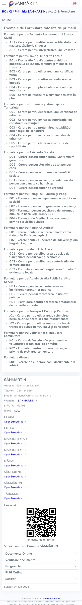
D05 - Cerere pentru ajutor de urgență (36, 188)
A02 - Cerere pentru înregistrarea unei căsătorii (42, 50)
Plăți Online (13, 572)
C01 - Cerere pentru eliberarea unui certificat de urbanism (43, 113)
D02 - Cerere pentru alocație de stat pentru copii (40, 166)
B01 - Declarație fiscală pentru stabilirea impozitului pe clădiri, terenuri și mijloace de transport (40, 63)
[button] (75, 3)
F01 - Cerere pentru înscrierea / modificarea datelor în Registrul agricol (40, 233)
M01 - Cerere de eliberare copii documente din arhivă (42, 363)
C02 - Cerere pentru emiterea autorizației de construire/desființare (40, 121)
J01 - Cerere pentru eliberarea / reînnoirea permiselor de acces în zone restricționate (39, 317)
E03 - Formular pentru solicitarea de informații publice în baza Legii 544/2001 (42, 212)
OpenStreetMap (13, 422)
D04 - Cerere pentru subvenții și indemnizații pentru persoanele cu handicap (41, 181)
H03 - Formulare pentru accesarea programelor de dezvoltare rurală (42, 303)
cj (10, 12)
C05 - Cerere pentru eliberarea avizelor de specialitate (39, 144)
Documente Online (18, 554)
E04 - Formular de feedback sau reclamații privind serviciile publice (39, 220)
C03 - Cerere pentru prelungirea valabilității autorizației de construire (40, 129)
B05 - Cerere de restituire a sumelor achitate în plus (42, 96)
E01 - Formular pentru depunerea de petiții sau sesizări (42, 200)
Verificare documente (20, 560)
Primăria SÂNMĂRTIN (30, 12)
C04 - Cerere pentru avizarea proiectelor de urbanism (39, 137)
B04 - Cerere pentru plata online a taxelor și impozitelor (40, 88)
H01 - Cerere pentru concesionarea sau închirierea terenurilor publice (36, 288)
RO (4, 12)
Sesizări (10, 579)
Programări (13, 566)
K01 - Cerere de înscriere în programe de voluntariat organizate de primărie (38, 342)
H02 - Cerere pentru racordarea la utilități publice (38, 295)
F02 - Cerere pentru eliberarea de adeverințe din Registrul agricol (43, 241)
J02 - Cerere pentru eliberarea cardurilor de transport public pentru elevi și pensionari (39, 325)
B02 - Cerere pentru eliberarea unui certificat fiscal (41, 73)
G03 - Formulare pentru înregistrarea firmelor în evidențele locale (43, 271)
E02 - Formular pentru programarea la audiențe (42, 206)
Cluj (17, 411)
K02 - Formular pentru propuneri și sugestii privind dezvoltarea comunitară (39, 350)
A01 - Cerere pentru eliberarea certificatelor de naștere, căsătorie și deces (42, 44)
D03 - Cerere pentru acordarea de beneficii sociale (39, 174)
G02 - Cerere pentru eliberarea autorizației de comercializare (41, 263)
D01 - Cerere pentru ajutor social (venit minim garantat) (41, 158)
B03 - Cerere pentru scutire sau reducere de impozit (40, 81)
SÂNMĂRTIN (26, 400)
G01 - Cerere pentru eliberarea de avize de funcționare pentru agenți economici (39, 255)
